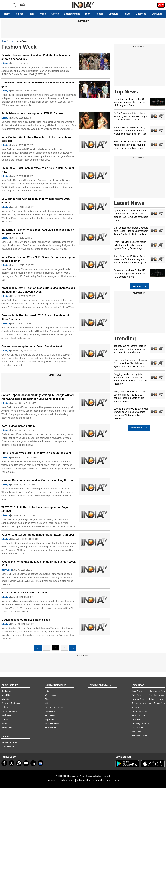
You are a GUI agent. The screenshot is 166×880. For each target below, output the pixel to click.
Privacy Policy (83, 780)
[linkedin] (33, 763)
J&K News (136, 731)
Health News (50, 727)
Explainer (157, 14)
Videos (19, 14)
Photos (99, 14)
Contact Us (6, 691)
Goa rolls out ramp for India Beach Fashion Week (31, 346)
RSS (117, 780)
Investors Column (9, 711)
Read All (139, 286)
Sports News (50, 711)
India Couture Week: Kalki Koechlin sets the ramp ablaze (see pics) (36, 139)
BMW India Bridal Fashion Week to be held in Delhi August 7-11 (37, 170)
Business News (52, 723)
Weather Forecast (9, 742)
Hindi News (6, 715)
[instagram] (19, 763)
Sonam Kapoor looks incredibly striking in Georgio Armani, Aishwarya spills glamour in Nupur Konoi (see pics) (38, 397)
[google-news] (40, 763)
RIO (109, 780)
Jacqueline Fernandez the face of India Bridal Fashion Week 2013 (38, 563)
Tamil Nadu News (140, 715)
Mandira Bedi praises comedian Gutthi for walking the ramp (38, 480)
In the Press (6, 707)
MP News (136, 707)
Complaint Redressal (10, 703)
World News (50, 695)
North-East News (139, 711)
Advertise (5, 699)
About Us (5, 695)
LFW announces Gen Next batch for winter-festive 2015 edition (35, 200)
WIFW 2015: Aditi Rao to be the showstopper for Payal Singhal (34, 509)
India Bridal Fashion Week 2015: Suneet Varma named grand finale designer (38, 259)
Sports (55, 14)
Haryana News (138, 699)
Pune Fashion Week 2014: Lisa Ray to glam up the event (36, 453)
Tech (87, 14)
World (43, 14)
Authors (4, 723)
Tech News (50, 715)
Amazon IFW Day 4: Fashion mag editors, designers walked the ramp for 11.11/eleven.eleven (38, 290)
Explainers (49, 719)
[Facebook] (4, 763)
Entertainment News (54, 707)
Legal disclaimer (66, 780)
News (3, 41)
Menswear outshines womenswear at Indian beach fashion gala (37, 84)
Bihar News (137, 691)
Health (127, 14)
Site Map (51, 780)
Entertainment (72, 14)
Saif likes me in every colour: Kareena (24, 592)
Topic (11, 41)
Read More (139, 427)
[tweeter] (11, 763)
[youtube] (26, 763)
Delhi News (137, 695)
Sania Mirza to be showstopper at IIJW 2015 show (32, 113)
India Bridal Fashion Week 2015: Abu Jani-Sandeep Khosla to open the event (37, 231)
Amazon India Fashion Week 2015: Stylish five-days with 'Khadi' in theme (36, 317)
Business (141, 14)
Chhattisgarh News (140, 723)
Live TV (4, 719)
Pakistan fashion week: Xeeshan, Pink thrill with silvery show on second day (35, 57)
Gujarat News (138, 727)
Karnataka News (139, 735)
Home (7, 14)
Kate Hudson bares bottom (18, 425)
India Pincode (7, 746)
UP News (136, 719)
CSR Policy (98, 780)
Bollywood (6, 570)
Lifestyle (113, 14)
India (31, 14)
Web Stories (6, 727)
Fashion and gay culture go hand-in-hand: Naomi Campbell (38, 534)
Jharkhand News (139, 703)
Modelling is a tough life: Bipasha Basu (25, 619)
